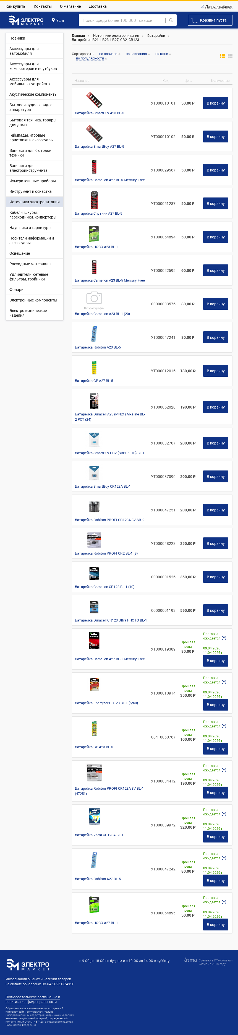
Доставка (98, 6)
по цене (161, 54)
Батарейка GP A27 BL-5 (94, 380)
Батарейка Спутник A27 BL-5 (98, 213)
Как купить (15, 6)
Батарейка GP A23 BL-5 (94, 746)
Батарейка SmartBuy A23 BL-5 (99, 112)
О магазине (70, 6)
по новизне (108, 54)
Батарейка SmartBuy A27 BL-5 (99, 146)
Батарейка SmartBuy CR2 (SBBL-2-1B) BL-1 (110, 452)
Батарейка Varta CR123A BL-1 (99, 834)
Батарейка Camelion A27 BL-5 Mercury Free (110, 179)
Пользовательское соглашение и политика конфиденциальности (33, 999)
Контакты (43, 6)
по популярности (90, 58)
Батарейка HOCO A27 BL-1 (96, 922)
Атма (203, 964)
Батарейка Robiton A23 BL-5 (98, 347)
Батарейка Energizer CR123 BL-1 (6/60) (106, 702)
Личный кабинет (218, 7)
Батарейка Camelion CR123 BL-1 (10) (104, 586)
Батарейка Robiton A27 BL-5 (98, 878)
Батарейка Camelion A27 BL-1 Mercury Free (110, 658)
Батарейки (156, 35)
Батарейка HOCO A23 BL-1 (96, 246)
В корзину (216, 103)
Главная (78, 35)
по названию (136, 54)
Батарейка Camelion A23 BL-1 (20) (102, 313)
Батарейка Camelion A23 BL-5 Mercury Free (110, 280)
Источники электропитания (116, 35)
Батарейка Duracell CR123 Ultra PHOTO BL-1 (111, 620)
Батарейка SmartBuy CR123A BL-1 (103, 486)
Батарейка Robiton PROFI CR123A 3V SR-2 (109, 519)
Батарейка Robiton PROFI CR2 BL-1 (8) (106, 553)
